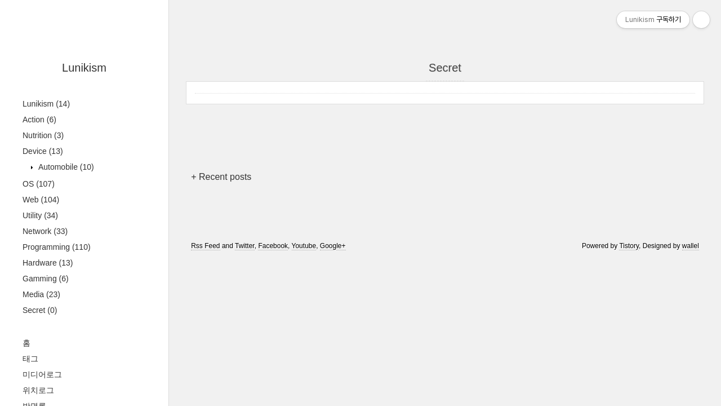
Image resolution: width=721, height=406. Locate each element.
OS (39, 183)
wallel (690, 246)
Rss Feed (205, 246)
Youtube (304, 246)
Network (45, 231)
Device (43, 151)
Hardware (48, 262)
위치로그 (38, 390)
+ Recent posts (221, 177)
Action (39, 119)
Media (41, 294)
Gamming (46, 278)
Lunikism (84, 67)
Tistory (629, 246)
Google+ (333, 246)
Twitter (245, 246)
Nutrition (43, 135)
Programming (57, 246)
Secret (40, 310)
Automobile (65, 166)
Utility (40, 215)
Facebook (273, 246)
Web (41, 199)
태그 (30, 358)
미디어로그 (42, 374)
